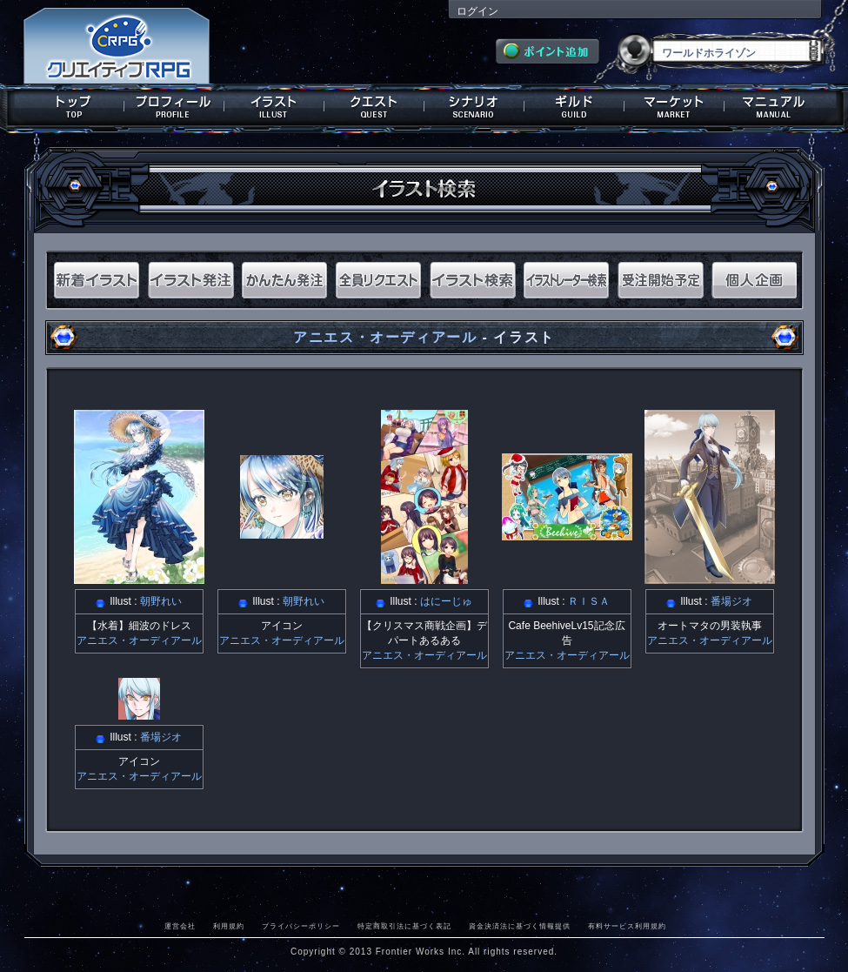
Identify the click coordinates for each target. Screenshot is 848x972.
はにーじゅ (446, 601)
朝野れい (161, 601)
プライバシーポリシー (301, 926)
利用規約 (228, 926)
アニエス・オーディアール (385, 337)
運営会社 (180, 926)
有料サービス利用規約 (627, 926)
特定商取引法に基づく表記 (404, 926)
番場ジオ (731, 601)
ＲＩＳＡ (589, 601)
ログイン (477, 11)
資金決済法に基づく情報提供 (520, 926)
